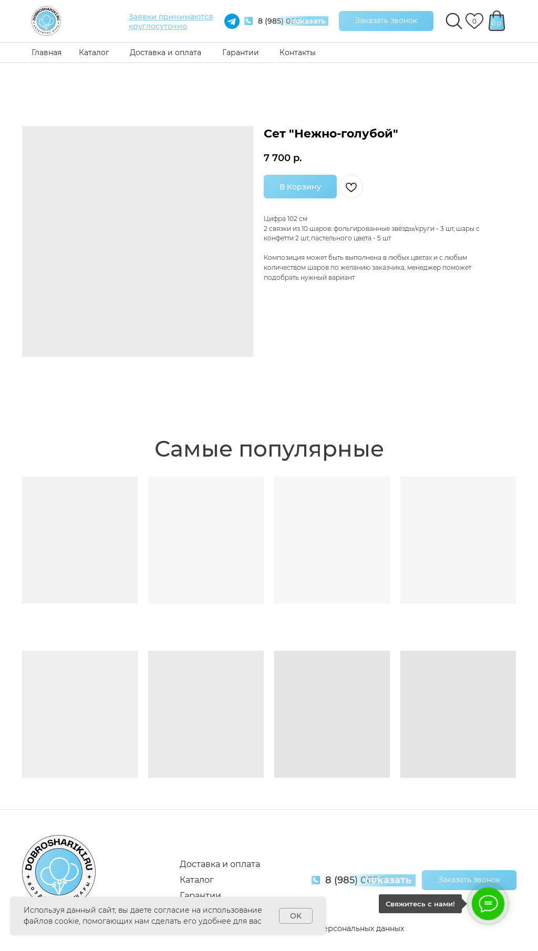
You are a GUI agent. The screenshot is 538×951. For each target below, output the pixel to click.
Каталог (94, 52)
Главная (46, 52)
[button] (386, 21)
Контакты (298, 52)
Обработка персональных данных (339, 928)
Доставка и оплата (165, 52)
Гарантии (240, 52)
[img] (46, 21)
